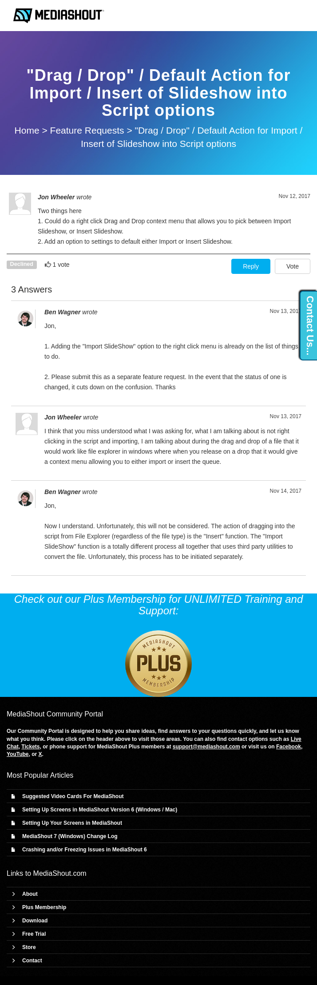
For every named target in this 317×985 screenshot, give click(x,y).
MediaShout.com (60, 873)
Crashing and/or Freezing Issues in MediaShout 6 (84, 850)
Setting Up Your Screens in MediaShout (72, 823)
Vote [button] (292, 266)
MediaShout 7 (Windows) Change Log (70, 836)
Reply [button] (251, 266)
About (30, 894)
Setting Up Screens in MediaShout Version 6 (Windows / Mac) (99, 810)
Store (29, 947)
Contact (32, 960)
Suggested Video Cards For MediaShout (72, 796)
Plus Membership (44, 907)
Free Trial (34, 934)
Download (35, 921)
